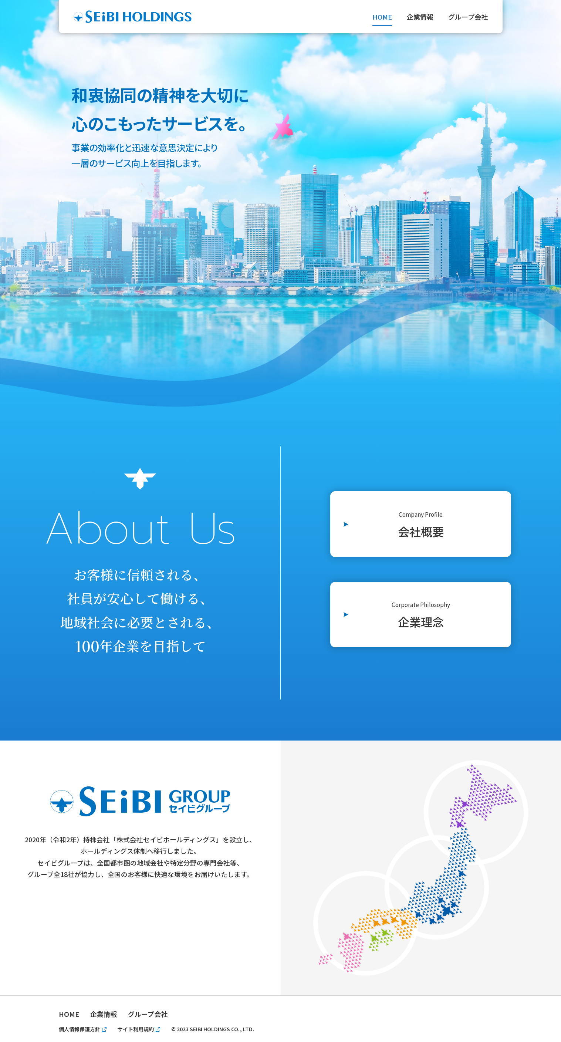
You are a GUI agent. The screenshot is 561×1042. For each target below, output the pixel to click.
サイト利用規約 (136, 1029)
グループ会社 (468, 16)
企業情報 (420, 16)
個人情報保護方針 (79, 1029)
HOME (382, 16)
